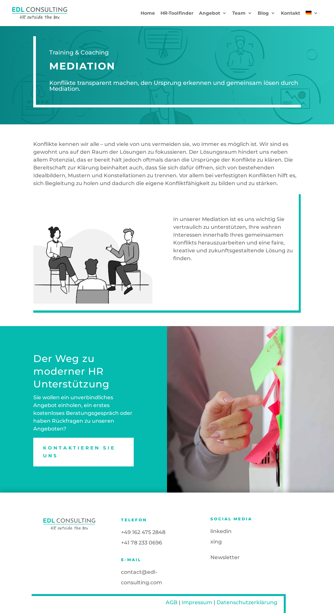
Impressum (197, 602)
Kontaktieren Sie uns (79, 452)
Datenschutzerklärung (247, 602)
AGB (171, 602)
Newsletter (225, 557)
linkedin (221, 531)
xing (216, 542)
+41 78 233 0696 (141, 543)
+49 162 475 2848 (143, 532)
